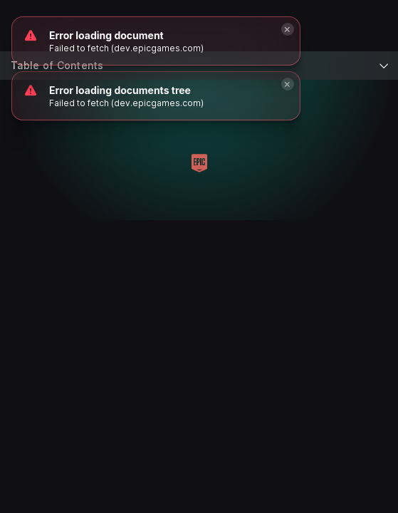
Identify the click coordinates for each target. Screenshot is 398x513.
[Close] (287, 84)
